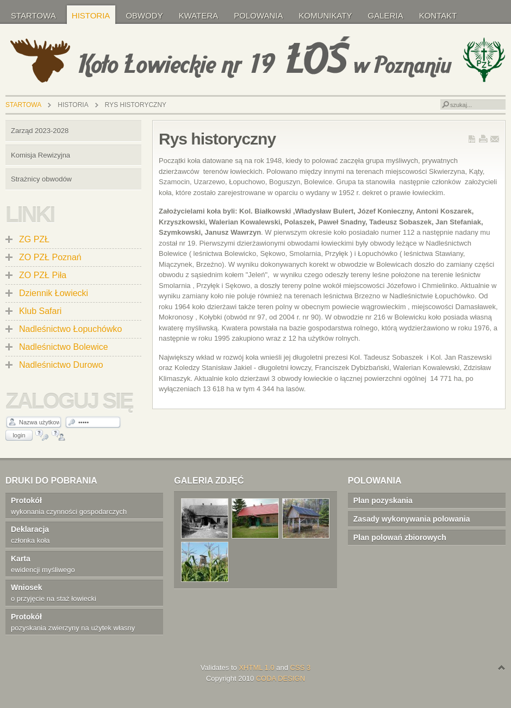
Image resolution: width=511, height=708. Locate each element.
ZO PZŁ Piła (42, 275)
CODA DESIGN (280, 678)
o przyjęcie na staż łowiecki (78, 592)
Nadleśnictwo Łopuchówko (70, 329)
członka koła (78, 534)
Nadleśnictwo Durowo (61, 364)
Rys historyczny (217, 139)
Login (19, 435)
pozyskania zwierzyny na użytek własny (78, 621)
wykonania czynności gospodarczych (78, 505)
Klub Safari (40, 311)
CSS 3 (300, 667)
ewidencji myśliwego (78, 563)
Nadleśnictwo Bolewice (63, 347)
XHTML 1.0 (256, 667)
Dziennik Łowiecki (53, 293)
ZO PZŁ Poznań (50, 257)
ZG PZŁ (34, 239)
